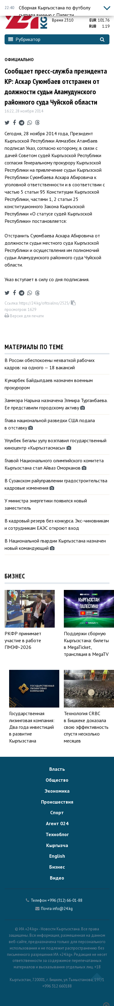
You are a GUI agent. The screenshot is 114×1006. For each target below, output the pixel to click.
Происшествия (57, 802)
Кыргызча (57, 845)
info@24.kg (63, 908)
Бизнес (57, 867)
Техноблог (57, 834)
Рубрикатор (24, 39)
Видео (57, 878)
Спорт (57, 812)
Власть (57, 769)
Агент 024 (57, 823)
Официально (19, 59)
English (57, 856)
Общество (57, 780)
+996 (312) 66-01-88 (64, 900)
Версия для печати (24, 316)
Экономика (57, 791)
